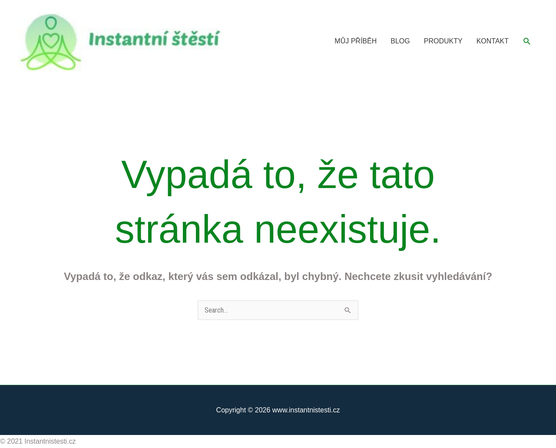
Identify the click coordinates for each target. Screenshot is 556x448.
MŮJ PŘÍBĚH (355, 41)
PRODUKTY (443, 41)
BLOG (400, 41)
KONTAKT (493, 41)
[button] (527, 41)
